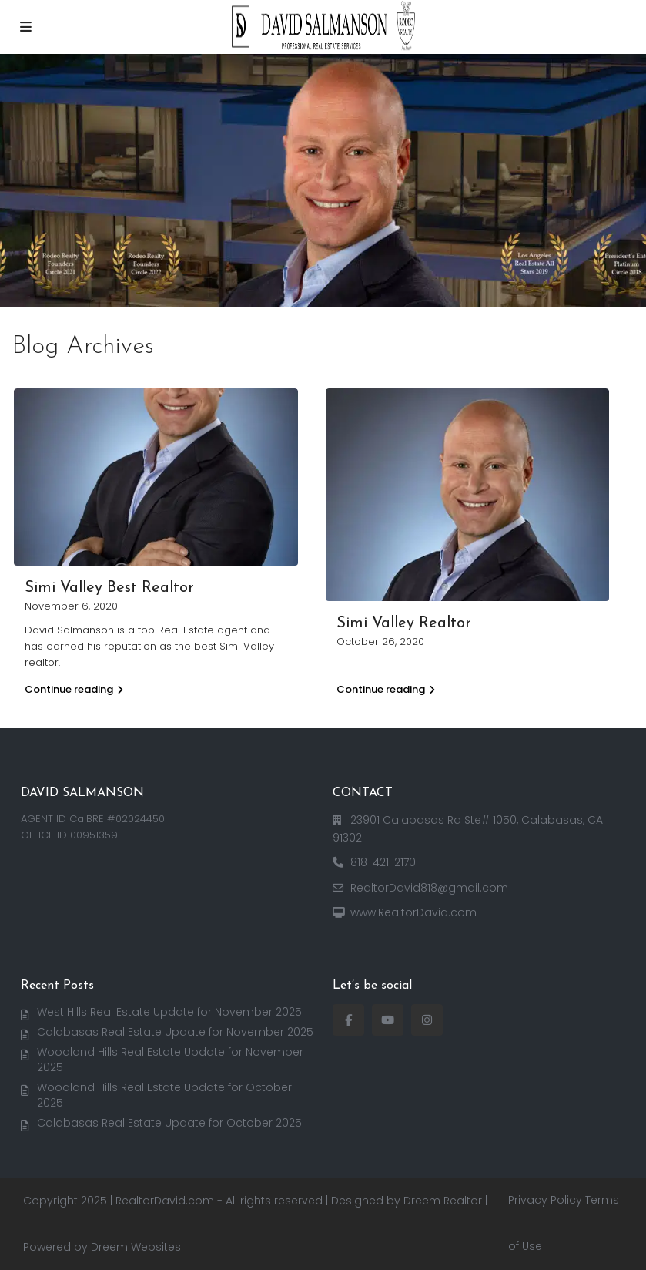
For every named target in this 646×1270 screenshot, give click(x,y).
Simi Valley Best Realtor (109, 588)
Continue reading (74, 689)
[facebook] (348, 1020)
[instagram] (427, 1020)
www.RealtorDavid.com (413, 912)
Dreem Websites (136, 1247)
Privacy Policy (545, 1200)
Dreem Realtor (442, 1200)
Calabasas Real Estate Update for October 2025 (169, 1123)
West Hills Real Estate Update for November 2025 (169, 1012)
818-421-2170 (383, 862)
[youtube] (387, 1020)
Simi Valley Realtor (403, 623)
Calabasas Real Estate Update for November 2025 (175, 1032)
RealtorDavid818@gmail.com (429, 887)
